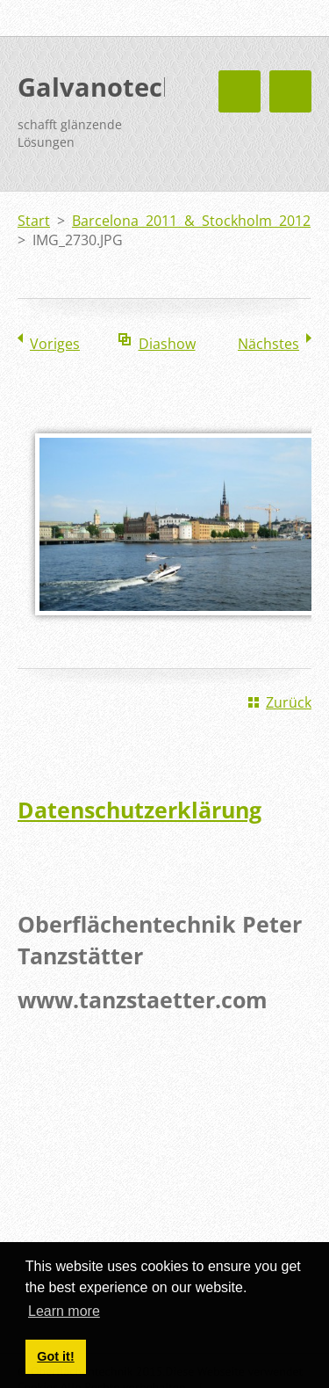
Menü (290, 91)
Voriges (55, 343)
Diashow (167, 343)
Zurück (288, 702)
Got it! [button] (55, 1356)
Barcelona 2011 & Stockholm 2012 (191, 220)
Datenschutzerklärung (139, 810)
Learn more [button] (64, 1311)
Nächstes (268, 343)
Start (34, 220)
